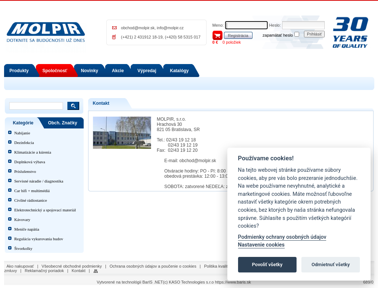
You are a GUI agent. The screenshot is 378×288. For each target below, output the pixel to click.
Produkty (19, 70)
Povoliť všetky (267, 264)
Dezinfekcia (24, 142)
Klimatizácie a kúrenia (32, 152)
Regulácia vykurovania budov (38, 239)
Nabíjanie (22, 133)
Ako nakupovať (20, 266)
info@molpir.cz (170, 28)
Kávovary (22, 219)
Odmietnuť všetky (330, 264)
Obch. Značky (62, 122)
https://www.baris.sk (233, 282)
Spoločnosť (55, 70)
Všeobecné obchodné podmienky (71, 266)
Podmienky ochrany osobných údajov (282, 237)
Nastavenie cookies (261, 245)
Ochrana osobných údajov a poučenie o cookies (153, 266)
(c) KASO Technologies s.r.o (188, 282)
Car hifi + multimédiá (32, 190)
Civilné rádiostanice (30, 200)
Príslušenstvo (25, 171)
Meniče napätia (27, 229)
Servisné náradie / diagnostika (38, 181)
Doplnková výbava (29, 162)
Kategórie (23, 122)
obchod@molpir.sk (138, 28)
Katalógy (179, 70)
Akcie (118, 70)
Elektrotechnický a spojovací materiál (45, 210)
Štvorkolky (23, 248)
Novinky (89, 70)
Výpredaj (146, 70)
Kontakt (78, 270)
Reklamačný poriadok (44, 270)
